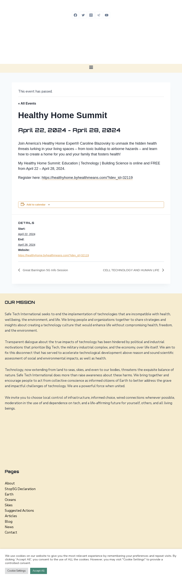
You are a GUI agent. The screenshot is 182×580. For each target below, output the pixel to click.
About (10, 483)
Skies (9, 505)
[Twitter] (83, 15)
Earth (9, 494)
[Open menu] (91, 67)
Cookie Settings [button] (16, 571)
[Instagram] (91, 15)
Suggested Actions (19, 511)
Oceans (10, 499)
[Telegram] (98, 15)
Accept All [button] (39, 571)
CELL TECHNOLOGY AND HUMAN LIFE (130, 270)
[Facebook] (75, 15)
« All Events (27, 103)
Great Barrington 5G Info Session (46, 270)
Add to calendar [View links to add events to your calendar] (36, 204)
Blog (8, 521)
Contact (11, 532)
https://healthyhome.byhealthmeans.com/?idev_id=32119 (87, 178)
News (9, 527)
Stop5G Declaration (20, 489)
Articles (11, 516)
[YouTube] (106, 15)
